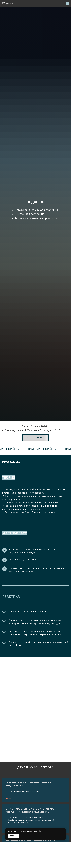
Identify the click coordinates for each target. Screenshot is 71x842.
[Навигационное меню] (67, 3)
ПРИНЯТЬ (13, 836)
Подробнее (38, 831)
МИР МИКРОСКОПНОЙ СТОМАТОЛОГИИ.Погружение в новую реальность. (30, 810)
